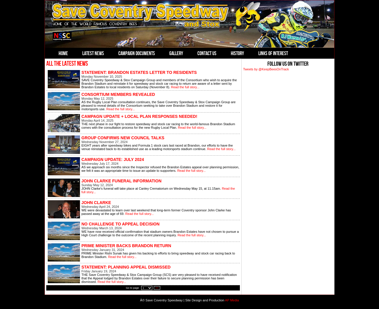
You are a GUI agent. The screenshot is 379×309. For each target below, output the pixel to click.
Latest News (93, 53)
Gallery (176, 53)
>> (157, 287)
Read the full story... (185, 87)
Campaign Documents (136, 53)
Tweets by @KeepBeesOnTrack (266, 69)
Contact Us (206, 53)
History (237, 53)
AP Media (232, 300)
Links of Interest (273, 53)
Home (63, 53)
